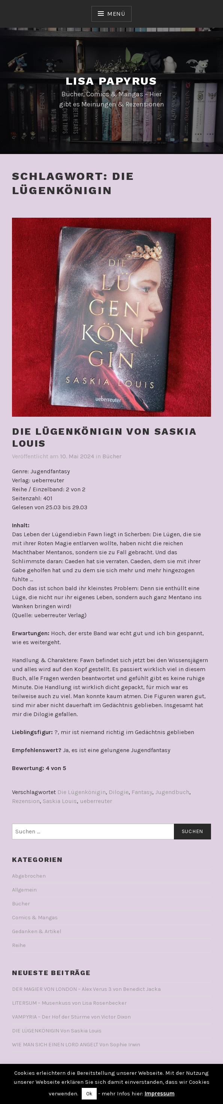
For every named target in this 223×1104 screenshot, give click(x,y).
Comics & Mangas (35, 917)
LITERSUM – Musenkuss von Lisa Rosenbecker (69, 1003)
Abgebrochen (29, 876)
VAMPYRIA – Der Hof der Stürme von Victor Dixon (71, 1017)
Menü (116, 13)
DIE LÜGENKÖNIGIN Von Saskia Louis (57, 1031)
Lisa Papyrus (111, 80)
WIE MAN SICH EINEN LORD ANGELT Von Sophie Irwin (76, 1044)
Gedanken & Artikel (36, 931)
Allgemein (24, 890)
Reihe (19, 945)
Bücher (111, 456)
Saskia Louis (60, 801)
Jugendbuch (172, 792)
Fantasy (142, 792)
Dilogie (119, 792)
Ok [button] (89, 1094)
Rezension (26, 801)
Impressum (160, 1093)
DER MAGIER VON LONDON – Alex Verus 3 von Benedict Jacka (86, 989)
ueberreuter (96, 801)
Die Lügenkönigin (81, 792)
